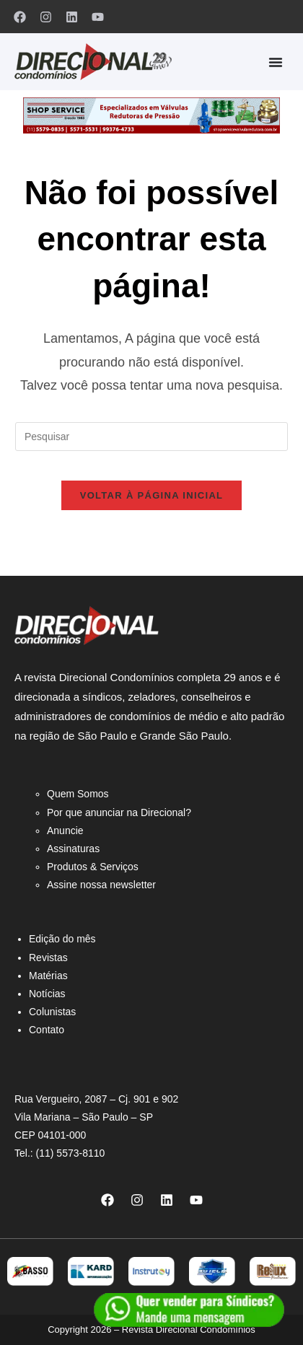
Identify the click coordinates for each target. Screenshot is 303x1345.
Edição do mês (62, 939)
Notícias (47, 993)
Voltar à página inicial (152, 495)
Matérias (48, 975)
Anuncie (65, 830)
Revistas (48, 957)
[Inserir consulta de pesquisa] (151, 436)
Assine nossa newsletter (101, 884)
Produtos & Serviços (93, 866)
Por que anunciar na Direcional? (119, 812)
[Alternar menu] (275, 62)
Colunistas (52, 1011)
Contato (46, 1029)
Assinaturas (73, 848)
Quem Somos (78, 793)
